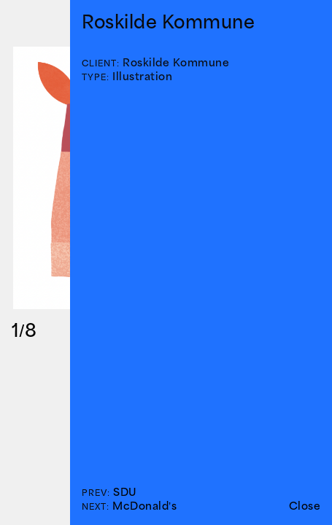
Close (305, 505)
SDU (124, 492)
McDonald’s (144, 505)
